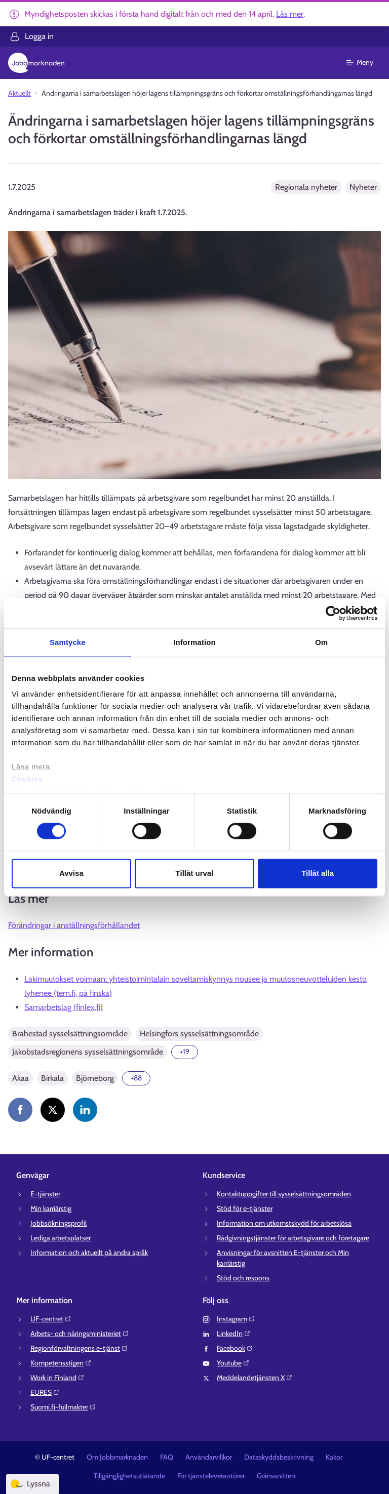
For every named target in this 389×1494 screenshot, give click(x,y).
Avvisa (71, 873)
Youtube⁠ (233, 1362)
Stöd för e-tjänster (245, 1208)
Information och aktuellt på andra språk (89, 1252)
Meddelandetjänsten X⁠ (255, 1377)
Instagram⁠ (236, 1318)
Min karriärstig (50, 1208)
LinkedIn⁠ (234, 1333)
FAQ (166, 1457)
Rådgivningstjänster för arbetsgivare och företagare (293, 1237)
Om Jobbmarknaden (117, 1457)
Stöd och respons (243, 1277)
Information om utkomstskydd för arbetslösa (284, 1223)
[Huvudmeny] (366, 63)
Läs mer (289, 14)
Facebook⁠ (235, 1348)
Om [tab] (321, 642)
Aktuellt (19, 93)
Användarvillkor (208, 1457)
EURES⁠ (45, 1392)
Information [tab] (194, 642)
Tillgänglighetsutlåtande (129, 1475)
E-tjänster (45, 1193)
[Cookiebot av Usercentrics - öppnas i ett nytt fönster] (333, 613)
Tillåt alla (317, 873)
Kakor (334, 1457)
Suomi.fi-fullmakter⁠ (63, 1406)
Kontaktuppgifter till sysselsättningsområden (284, 1193)
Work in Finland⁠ (57, 1377)
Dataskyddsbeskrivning (279, 1457)
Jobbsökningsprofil (58, 1223)
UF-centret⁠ (50, 1318)
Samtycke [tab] (68, 642)
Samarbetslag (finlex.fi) (63, 1007)
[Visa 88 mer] (136, 1078)
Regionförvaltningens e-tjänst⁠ (79, 1348)
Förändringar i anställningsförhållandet (74, 925)
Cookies (27, 779)
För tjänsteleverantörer (211, 1475)
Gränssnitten (276, 1475)
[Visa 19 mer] (184, 1052)
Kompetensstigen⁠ (61, 1362)
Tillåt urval (195, 873)
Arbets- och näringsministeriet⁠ (79, 1333)
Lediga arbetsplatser (60, 1237)
